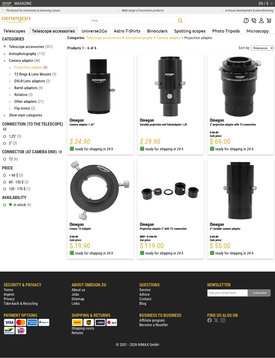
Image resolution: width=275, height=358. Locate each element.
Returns (77, 332)
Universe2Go (94, 30)
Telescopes (14, 30)
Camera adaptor (169, 37)
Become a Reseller (153, 325)
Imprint (9, 294)
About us (78, 289)
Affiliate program (152, 320)
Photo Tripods (226, 30)
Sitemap (78, 299)
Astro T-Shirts (127, 30)
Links (76, 303)
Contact (145, 299)
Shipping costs (83, 328)
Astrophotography (139, 37)
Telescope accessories (53, 30)
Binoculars (157, 30)
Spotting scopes (189, 30)
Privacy (9, 299)
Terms (8, 289)
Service (144, 289)
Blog (142, 303)
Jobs (75, 294)
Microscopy (257, 30)
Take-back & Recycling (21, 303)
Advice (144, 294)
